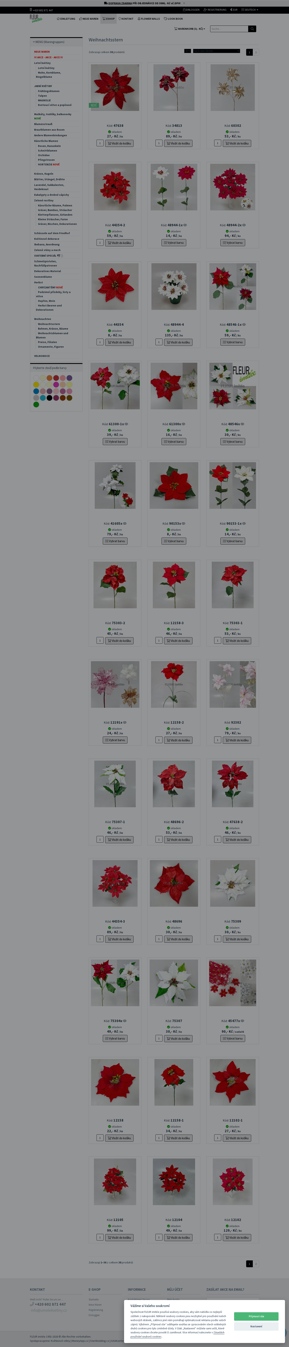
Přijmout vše (256, 1316)
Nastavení (256, 1326)
